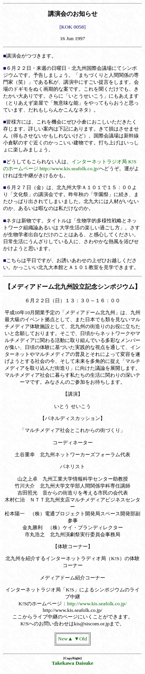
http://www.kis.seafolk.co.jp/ (96, 603)
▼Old (80, 639)
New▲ (65, 639)
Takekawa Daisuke (72, 663)
